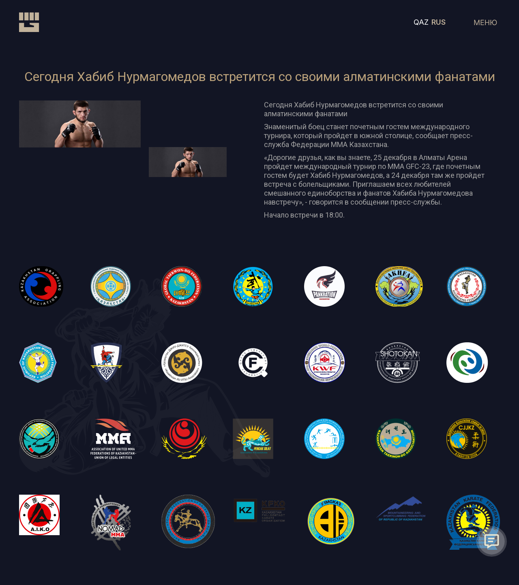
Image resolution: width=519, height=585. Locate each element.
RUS (438, 22)
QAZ (421, 22)
